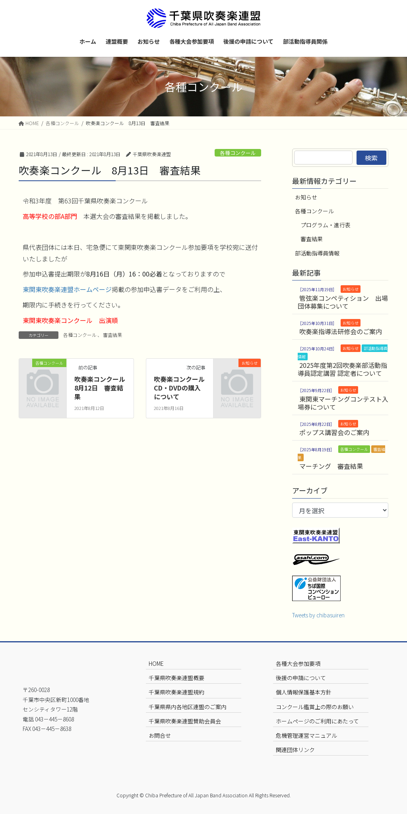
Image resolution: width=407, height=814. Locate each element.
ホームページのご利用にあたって (317, 721)
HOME (156, 663)
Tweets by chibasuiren (318, 615)
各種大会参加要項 (298, 663)
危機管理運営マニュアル (306, 735)
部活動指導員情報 (317, 253)
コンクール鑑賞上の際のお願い (315, 707)
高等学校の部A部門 (50, 216)
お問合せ (160, 735)
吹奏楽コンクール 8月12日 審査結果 (103, 388)
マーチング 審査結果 (331, 466)
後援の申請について (301, 678)
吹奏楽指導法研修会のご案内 (340, 331)
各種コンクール (238, 153)
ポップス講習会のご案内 (334, 432)
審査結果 (112, 334)
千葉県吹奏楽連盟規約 (176, 692)
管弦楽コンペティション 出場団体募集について (343, 302)
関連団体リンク (295, 750)
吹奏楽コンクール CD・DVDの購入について (182, 388)
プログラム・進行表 (325, 225)
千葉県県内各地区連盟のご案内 (188, 707)
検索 (371, 157)
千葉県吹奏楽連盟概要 (176, 678)
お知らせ (306, 197)
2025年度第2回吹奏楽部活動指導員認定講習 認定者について (342, 369)
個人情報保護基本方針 (303, 692)
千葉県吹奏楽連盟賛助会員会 (185, 721)
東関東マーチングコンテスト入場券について (343, 403)
